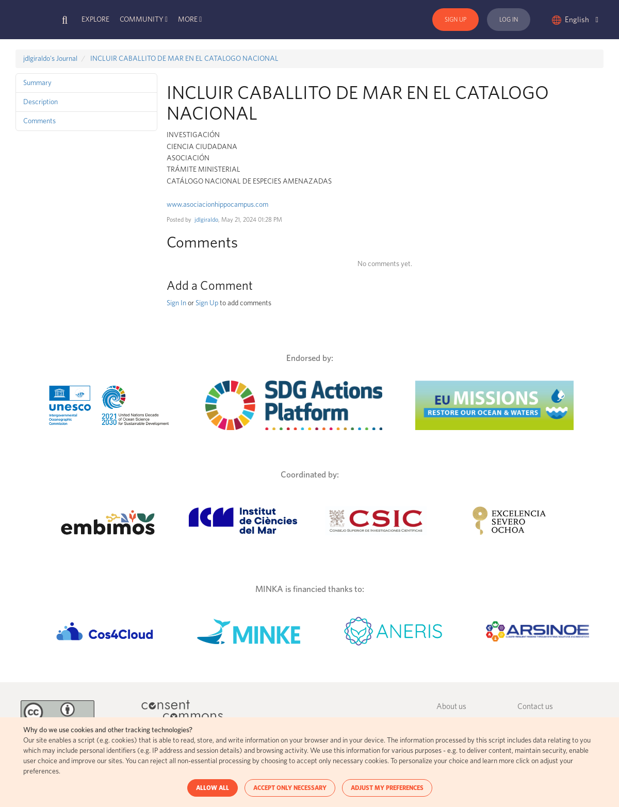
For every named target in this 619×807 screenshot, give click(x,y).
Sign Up (455, 20)
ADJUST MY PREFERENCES (387, 788)
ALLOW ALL (212, 788)
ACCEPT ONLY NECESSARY (290, 788)
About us (451, 707)
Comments (39, 121)
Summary (37, 83)
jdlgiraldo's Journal (50, 58)
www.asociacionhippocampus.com (217, 204)
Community (142, 19)
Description (40, 102)
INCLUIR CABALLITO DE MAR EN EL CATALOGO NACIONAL (184, 58)
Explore (95, 19)
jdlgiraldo (206, 220)
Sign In (176, 303)
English (581, 20)
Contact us (535, 707)
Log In (508, 20)
